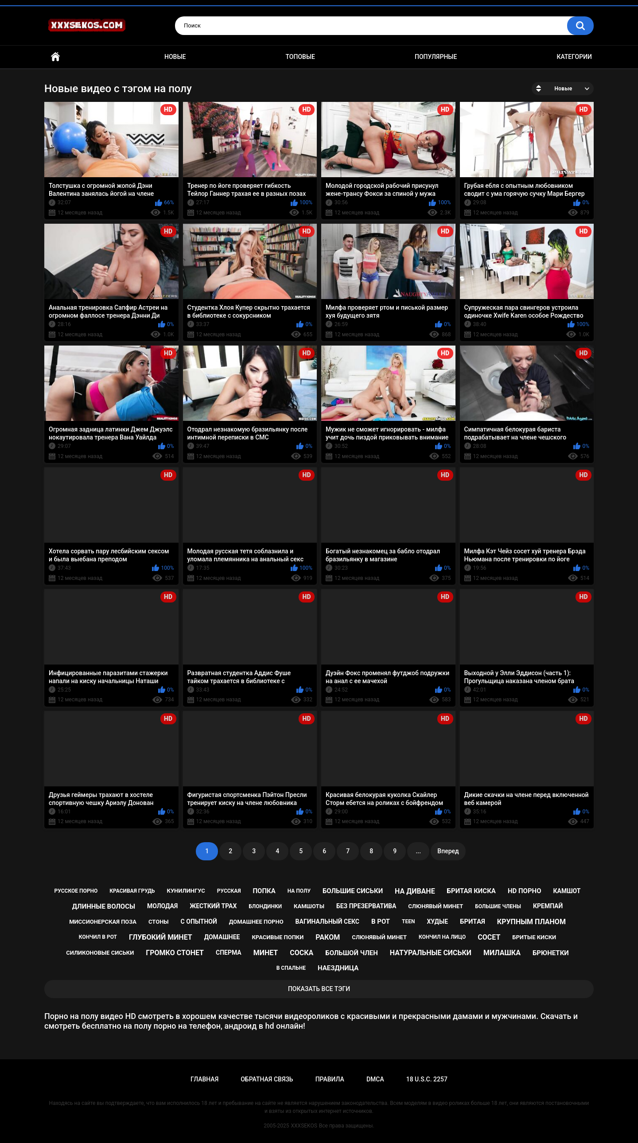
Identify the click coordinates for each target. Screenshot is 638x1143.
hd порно (524, 891)
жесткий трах (213, 906)
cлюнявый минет (435, 906)
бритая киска (471, 891)
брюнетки (551, 953)
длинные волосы (103, 906)
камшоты (309, 906)
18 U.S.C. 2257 (426, 1079)
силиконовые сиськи (100, 952)
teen (408, 921)
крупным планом (531, 922)
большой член (351, 953)
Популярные (436, 56)
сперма (228, 952)
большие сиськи (353, 891)
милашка (502, 953)
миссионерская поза (102, 921)
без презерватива (366, 906)
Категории (574, 56)
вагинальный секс (327, 921)
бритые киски (534, 937)
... (418, 851)
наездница (338, 968)
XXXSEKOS (304, 1126)
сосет (489, 937)
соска (301, 953)
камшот (566, 890)
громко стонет (175, 953)
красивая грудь (132, 891)
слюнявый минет (379, 937)
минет (265, 953)
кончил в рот (98, 937)
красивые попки (277, 937)
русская (229, 891)
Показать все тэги (319, 988)
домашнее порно (256, 921)
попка (264, 891)
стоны (158, 921)
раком (327, 937)
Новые (175, 56)
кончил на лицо (442, 937)
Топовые (300, 56)
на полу (299, 891)
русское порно (76, 891)
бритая (472, 921)
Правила (329, 1079)
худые (437, 921)
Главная (55, 57)
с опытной (199, 921)
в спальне (291, 968)
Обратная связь (267, 1079)
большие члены (498, 906)
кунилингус (186, 890)
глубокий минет (160, 937)
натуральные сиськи (430, 953)
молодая (162, 906)
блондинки (265, 906)
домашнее (222, 937)
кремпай (548, 906)
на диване (415, 891)
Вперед (448, 851)
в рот (380, 921)
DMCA (375, 1079)
